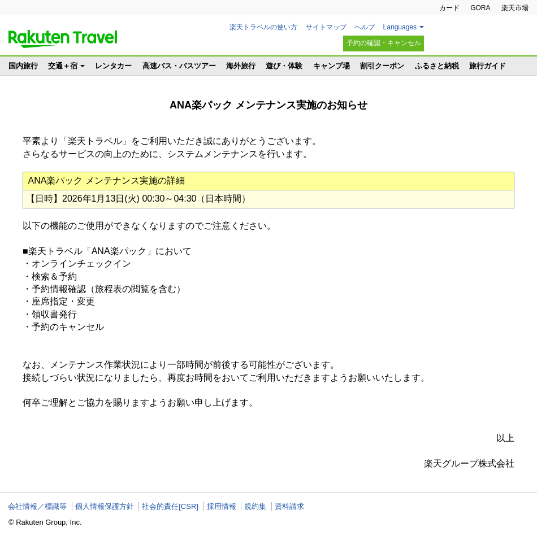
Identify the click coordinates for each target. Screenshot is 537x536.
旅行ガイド (487, 66)
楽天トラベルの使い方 (263, 27)
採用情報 (221, 506)
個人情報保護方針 (104, 506)
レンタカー (113, 66)
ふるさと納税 (437, 66)
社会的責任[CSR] (170, 506)
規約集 (255, 506)
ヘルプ (364, 27)
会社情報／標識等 (37, 506)
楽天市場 (515, 8)
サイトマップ (326, 27)
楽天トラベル (62, 39)
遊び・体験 (284, 66)
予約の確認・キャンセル (384, 43)
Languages (400, 27)
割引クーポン (382, 66)
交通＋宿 (62, 66)
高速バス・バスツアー (179, 66)
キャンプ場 (331, 66)
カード (449, 8)
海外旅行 (240, 66)
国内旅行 (23, 66)
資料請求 (289, 506)
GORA (480, 8)
